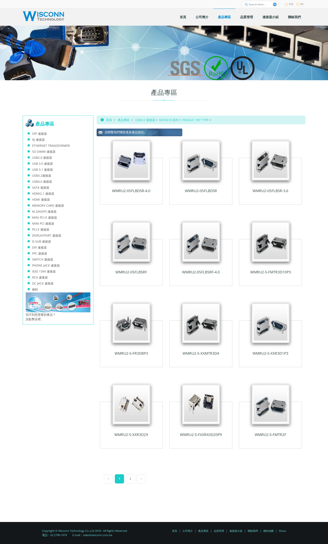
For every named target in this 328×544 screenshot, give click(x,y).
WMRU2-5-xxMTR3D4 (201, 353)
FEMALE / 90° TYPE (195, 120)
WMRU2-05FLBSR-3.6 (270, 190)
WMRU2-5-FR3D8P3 (131, 353)
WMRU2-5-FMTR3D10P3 (270, 272)
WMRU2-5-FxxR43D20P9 (201, 434)
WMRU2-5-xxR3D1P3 (270, 353)
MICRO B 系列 (168, 120)
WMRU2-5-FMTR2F (270, 434)
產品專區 (124, 120)
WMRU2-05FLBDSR (201, 190)
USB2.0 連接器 (145, 120)
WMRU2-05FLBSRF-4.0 (201, 272)
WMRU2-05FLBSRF (131, 272)
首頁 (109, 120)
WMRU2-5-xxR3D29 (131, 434)
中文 (289, 4)
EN (300, 4)
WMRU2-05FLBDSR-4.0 (131, 190)
